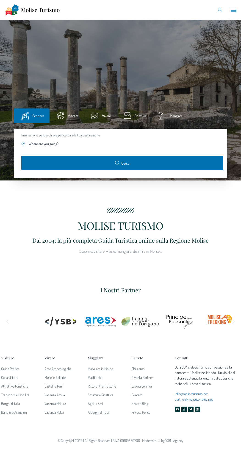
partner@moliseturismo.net (194, 399)
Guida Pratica (10, 368)
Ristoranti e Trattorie (102, 386)
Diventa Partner (142, 377)
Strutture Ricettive (100, 395)
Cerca (122, 163)
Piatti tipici (95, 377)
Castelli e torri (53, 386)
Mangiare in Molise (100, 368)
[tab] (32, 115)
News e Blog (139, 403)
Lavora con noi (141, 386)
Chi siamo (138, 368)
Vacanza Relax (54, 412)
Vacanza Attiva (54, 395)
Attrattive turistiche (14, 386)
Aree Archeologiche (58, 368)
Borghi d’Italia (10, 403)
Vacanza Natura (55, 403)
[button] (120, 144)
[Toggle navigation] (234, 10)
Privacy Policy (140, 412)
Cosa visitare (9, 377)
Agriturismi (95, 403)
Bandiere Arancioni (14, 412)
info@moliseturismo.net (191, 393)
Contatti (137, 395)
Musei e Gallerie (55, 377)
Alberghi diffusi (98, 412)
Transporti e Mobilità (15, 395)
